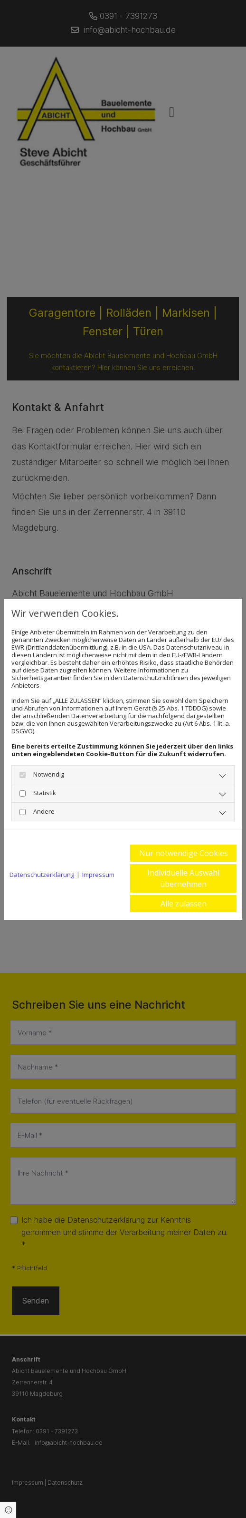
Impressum (98, 874)
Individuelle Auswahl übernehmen (183, 878)
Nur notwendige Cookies (183, 853)
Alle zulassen (184, 903)
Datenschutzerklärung (41, 874)
